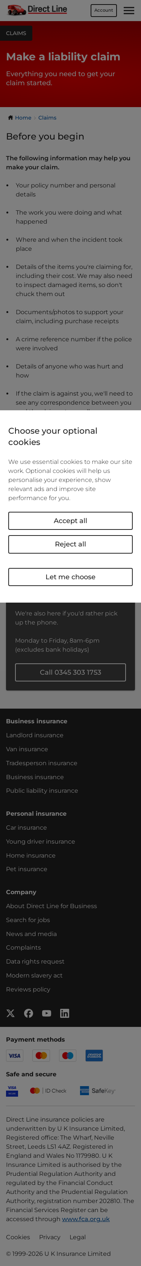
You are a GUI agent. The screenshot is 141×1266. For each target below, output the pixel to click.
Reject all (70, 544)
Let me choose (70, 576)
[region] (70, 506)
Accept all (70, 521)
